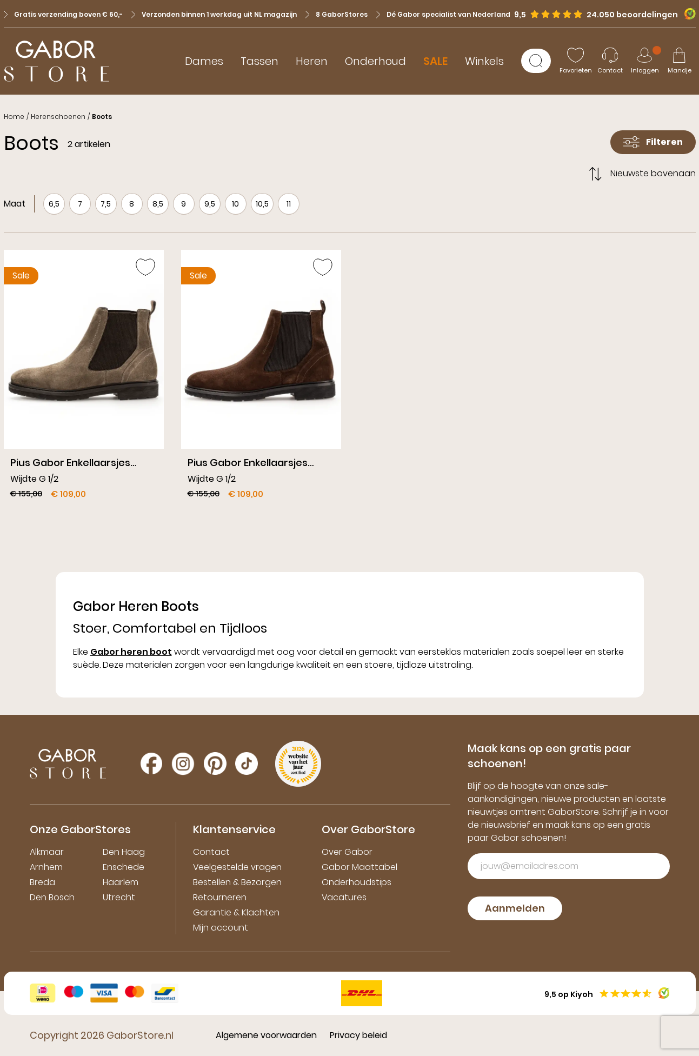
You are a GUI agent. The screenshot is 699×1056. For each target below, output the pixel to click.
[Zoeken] (536, 61)
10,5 (262, 203)
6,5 (54, 203)
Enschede (123, 867)
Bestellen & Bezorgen (237, 882)
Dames (204, 61)
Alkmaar (47, 852)
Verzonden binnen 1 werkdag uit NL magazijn (214, 14)
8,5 (157, 203)
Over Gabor (347, 852)
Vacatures (344, 897)
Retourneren (220, 897)
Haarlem (120, 882)
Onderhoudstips (356, 882)
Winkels (484, 61)
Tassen (259, 61)
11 (289, 203)
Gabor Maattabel (359, 867)
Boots (102, 116)
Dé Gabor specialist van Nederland (443, 14)
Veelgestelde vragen (237, 867)
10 (235, 203)
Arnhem (46, 867)
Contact (211, 852)
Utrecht (119, 897)
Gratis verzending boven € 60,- (63, 14)
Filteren (653, 142)
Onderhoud (375, 61)
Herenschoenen (58, 116)
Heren (312, 61)
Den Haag (124, 852)
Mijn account (220, 927)
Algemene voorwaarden (266, 1035)
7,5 (106, 203)
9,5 (209, 203)
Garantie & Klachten (236, 912)
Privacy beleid (358, 1035)
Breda (42, 882)
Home (14, 116)
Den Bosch (52, 897)
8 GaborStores (336, 14)
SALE (435, 61)
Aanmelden (515, 908)
